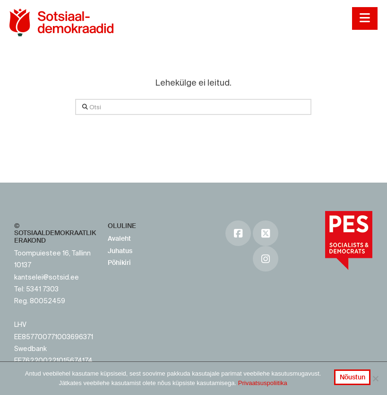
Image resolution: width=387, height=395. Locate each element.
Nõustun (352, 377)
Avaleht (119, 238)
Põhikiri (119, 262)
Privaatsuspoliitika (262, 382)
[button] (364, 18)
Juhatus (120, 250)
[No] (375, 378)
